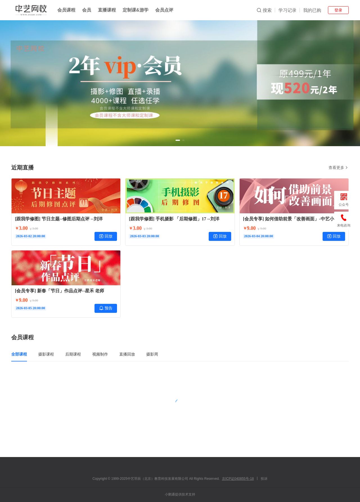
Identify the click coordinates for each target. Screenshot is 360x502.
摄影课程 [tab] (46, 354)
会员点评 (164, 10)
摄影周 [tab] (152, 354)
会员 (86, 10)
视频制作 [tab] (100, 354)
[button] (178, 140)
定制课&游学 (135, 10)
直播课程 (107, 10)
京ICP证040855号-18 (238, 479)
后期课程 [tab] (73, 354)
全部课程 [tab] (19, 354)
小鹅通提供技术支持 (180, 494)
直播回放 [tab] (127, 354)
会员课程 (66, 10)
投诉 (264, 479)
